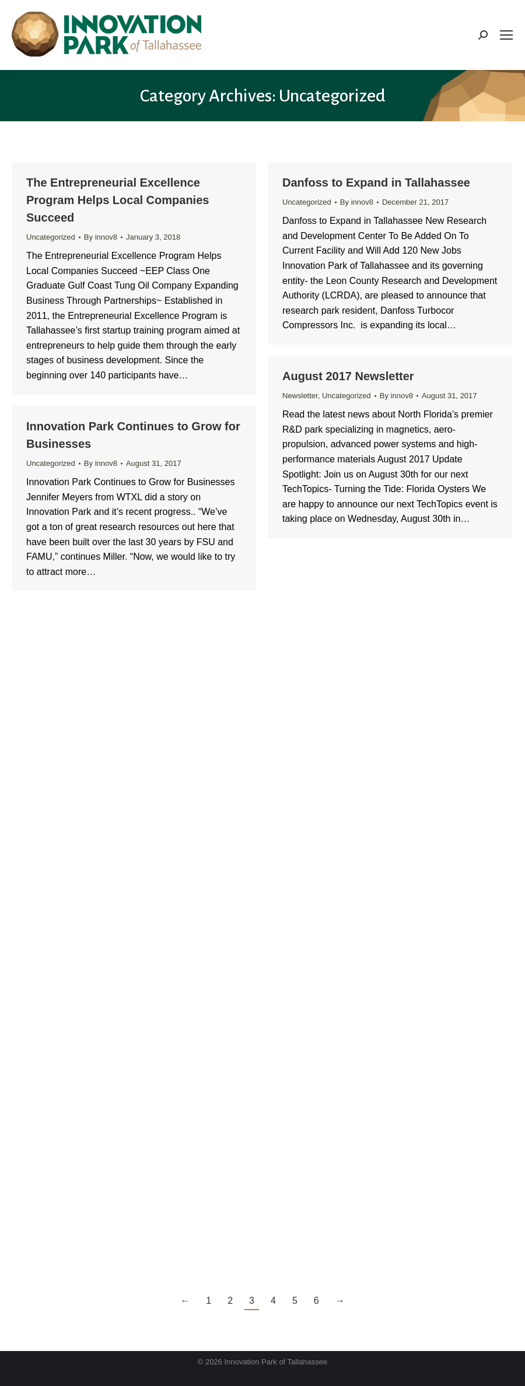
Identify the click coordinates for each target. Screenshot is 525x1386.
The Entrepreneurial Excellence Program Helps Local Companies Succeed (117, 200)
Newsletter (300, 395)
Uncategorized (50, 237)
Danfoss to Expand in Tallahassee (376, 182)
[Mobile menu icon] (506, 35)
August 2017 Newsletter (348, 376)
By (100, 237)
